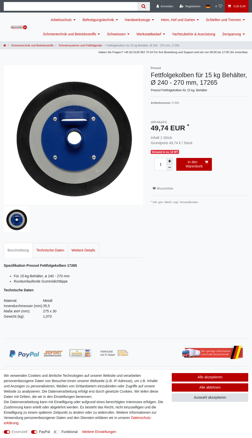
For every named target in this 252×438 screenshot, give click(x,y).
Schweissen (116, 34)
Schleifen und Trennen (223, 20)
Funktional (69, 432)
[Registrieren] (190, 6)
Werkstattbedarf (148, 34)
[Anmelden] (165, 6)
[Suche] (143, 6)
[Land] (207, 6)
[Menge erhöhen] (169, 161)
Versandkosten (189, 202)
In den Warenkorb (197, 164)
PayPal (44, 432)
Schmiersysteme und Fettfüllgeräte (80, 45)
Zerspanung (231, 34)
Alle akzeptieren (210, 377)
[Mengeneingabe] (160, 164)
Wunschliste (163, 188)
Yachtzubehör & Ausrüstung (193, 34)
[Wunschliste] (219, 6)
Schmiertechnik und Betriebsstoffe (69, 34)
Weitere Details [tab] (83, 250)
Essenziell (20, 432)
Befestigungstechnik (98, 20)
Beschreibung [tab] (18, 250)
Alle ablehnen (210, 387)
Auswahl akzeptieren (210, 397)
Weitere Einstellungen (99, 432)
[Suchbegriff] (70, 6)
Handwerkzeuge (137, 20)
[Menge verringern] (169, 167)
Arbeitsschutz (61, 20)
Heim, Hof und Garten (178, 20)
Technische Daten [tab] (50, 250)
